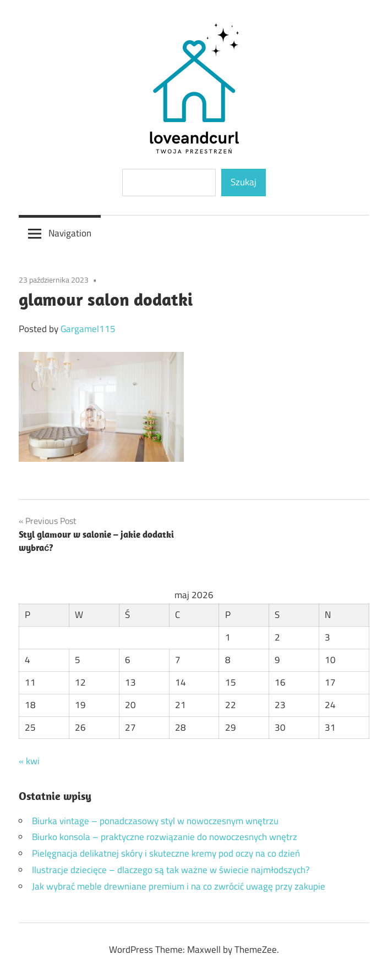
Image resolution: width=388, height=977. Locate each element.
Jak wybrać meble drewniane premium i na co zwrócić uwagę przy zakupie (178, 886)
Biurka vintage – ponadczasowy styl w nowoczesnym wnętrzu (155, 821)
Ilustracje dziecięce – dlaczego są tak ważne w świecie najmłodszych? (171, 870)
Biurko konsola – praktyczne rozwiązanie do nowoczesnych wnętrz (164, 837)
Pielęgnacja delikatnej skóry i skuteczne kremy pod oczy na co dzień (166, 853)
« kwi (29, 761)
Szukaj (243, 182)
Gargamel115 (88, 329)
